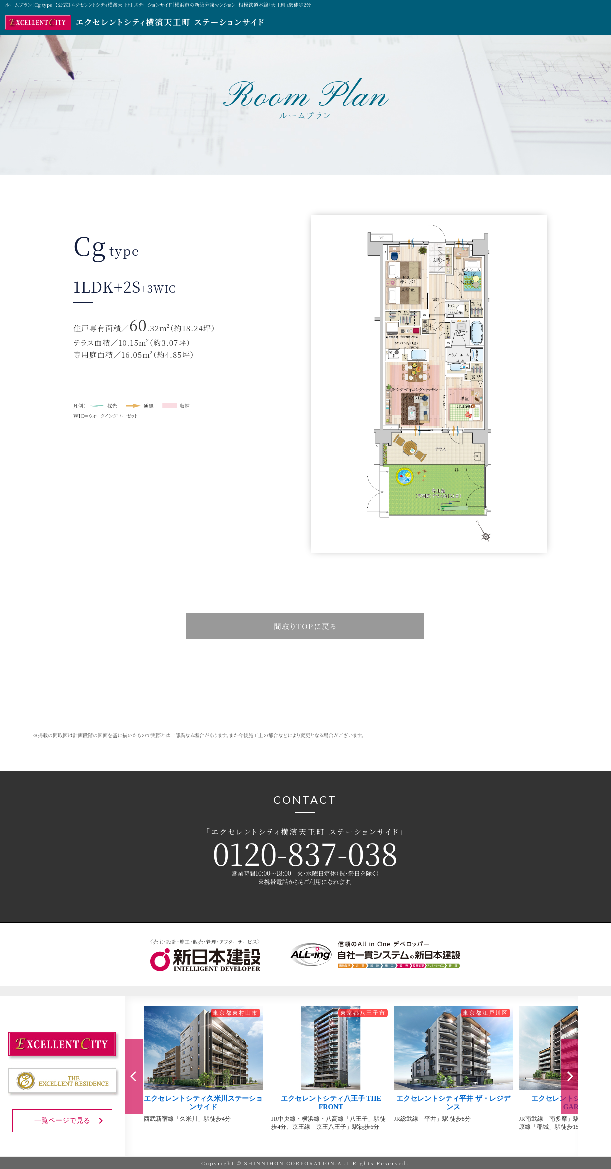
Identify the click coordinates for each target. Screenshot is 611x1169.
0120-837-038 (305, 852)
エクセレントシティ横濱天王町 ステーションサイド (135, 22)
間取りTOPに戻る (305, 626)
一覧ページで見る (70, 1120)
